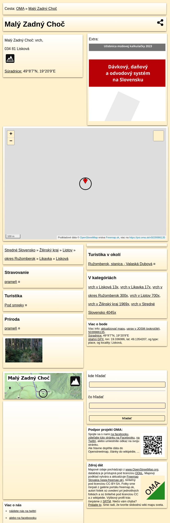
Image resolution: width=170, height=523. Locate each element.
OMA (20, 9)
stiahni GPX (96, 339)
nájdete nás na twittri (22, 511)
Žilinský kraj (49, 250)
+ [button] (10, 134)
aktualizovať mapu (113, 328)
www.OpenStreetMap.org (142, 469)
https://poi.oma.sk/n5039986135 (147, 237)
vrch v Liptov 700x (144, 296)
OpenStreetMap (89, 237)
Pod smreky (14, 305)
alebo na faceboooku (22, 518)
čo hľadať (96, 397)
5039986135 (96, 332)
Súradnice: (13, 71)
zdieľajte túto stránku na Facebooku (111, 437)
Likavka (45, 259)
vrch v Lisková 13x (103, 287)
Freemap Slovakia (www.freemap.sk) (113, 478)
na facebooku (119, 434)
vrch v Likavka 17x (135, 287)
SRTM (107, 501)
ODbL (139, 473)
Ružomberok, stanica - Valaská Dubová (120, 264)
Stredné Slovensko (20, 250)
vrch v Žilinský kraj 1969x (108, 304)
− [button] (10, 141)
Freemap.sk (112, 237)
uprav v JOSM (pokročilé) (142, 328)
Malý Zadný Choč (42, 9)
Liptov (67, 250)
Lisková (62, 259)
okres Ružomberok (20, 259)
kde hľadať (97, 376)
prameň (11, 282)
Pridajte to (94, 504)
